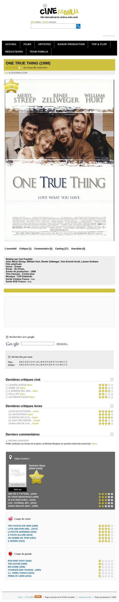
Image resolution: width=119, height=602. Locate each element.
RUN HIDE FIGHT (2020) (19, 561)
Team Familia (39, 51)
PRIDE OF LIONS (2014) (19, 576)
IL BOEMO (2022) (16, 541)
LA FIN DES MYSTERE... (20, 411)
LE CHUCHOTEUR (18, 414)
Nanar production (71, 44)
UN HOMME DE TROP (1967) (22, 538)
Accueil (11, 44)
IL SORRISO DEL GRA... (20, 391)
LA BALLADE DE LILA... (20, 423)
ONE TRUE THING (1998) (28, 63)
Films (27, 44)
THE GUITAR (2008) (17, 564)
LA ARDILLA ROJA (17, 385)
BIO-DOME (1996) (16, 567)
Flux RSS (33, 597)
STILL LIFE (14, 394)
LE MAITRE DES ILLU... (20, 417)
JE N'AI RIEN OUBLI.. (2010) (22, 500)
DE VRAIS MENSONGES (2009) (23, 497)
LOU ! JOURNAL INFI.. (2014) (22, 503)
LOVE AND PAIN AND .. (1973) (22, 529)
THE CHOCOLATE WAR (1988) (23, 526)
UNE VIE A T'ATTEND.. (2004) (22, 494)
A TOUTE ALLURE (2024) (20, 535)
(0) (43, 248)
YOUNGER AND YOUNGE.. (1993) (24, 570)
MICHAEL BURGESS (19, 440)
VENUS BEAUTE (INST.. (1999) (23, 506)
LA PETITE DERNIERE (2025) (22, 532)
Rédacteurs (14, 51)
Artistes (44, 44)
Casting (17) (61, 248)
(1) (25, 248)
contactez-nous (84, 597)
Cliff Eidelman (24, 276)
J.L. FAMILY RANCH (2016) (21, 573)
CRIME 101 (14, 388)
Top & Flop (99, 44)
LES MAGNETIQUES (19, 397)
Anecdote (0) (78, 248)
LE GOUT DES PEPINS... (21, 420)
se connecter (109, 36)
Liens (20, 597)
